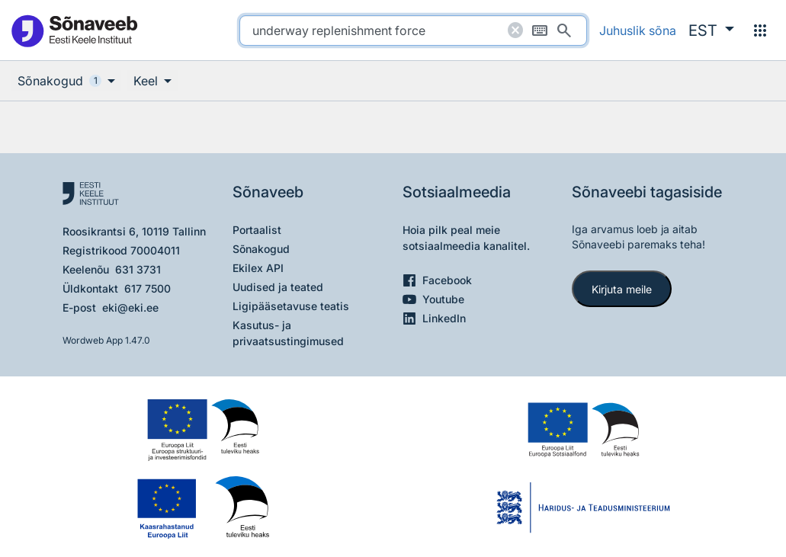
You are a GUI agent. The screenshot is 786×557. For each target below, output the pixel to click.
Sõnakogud (261, 248)
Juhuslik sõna (637, 30)
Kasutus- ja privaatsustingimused (288, 333)
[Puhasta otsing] (515, 30)
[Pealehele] (74, 30)
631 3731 (138, 269)
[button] (711, 30)
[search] (413, 30)
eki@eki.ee (130, 307)
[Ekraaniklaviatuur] (540, 30)
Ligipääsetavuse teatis (291, 305)
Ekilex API (258, 267)
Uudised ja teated (278, 286)
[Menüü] (760, 30)
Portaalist (257, 229)
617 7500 (147, 288)
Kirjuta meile (622, 289)
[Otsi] (564, 30)
